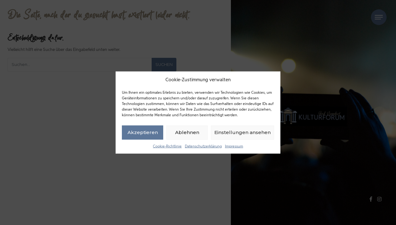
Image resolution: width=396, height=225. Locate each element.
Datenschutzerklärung (203, 145)
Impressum (234, 145)
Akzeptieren (143, 132)
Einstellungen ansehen (242, 132)
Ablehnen (187, 132)
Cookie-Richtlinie (167, 145)
